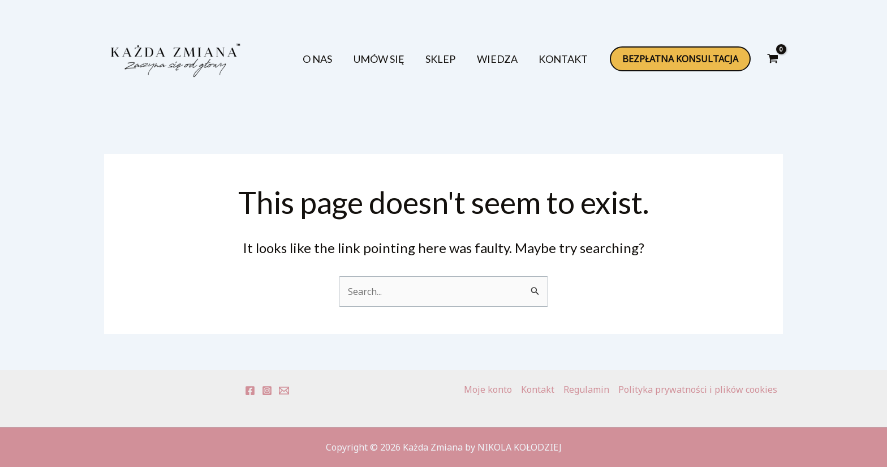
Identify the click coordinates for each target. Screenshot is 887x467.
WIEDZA (503, 59)
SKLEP (451, 59)
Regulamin (586, 389)
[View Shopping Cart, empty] (772, 59)
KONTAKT (565, 59)
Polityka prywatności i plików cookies (697, 389)
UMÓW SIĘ (393, 59)
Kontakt (537, 389)
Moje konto (488, 389)
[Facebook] (250, 390)
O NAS (336, 59)
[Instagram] (267, 390)
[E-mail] (284, 390)
